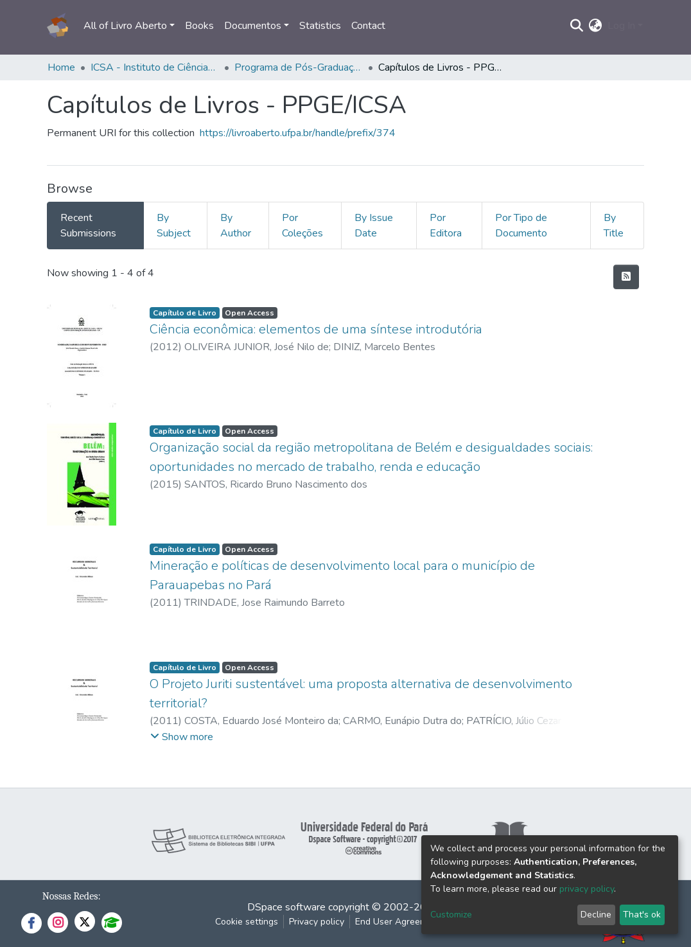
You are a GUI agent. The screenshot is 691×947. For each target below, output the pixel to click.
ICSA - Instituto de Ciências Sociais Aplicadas (155, 67)
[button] (596, 25)
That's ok (642, 914)
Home (61, 67)
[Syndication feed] (626, 277)
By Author (235, 225)
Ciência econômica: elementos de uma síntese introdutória (316, 329)
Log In (621, 26)
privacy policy (586, 889)
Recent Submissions (88, 225)
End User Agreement (398, 922)
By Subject (174, 225)
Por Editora (446, 225)
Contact (368, 26)
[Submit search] (577, 25)
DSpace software (286, 907)
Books (199, 26)
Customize (451, 914)
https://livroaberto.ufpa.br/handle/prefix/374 (298, 133)
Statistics (320, 26)
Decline (596, 914)
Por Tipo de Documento (521, 225)
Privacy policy (316, 922)
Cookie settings (246, 922)
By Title (614, 225)
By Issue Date (373, 225)
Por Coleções (302, 225)
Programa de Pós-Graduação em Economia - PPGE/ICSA (298, 67)
